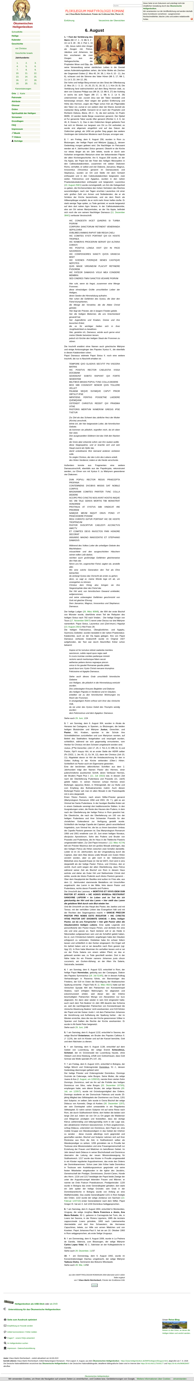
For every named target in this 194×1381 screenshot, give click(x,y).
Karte (22, 93)
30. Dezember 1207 (113, 1103)
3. (35, 63)
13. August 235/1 (73, 627)
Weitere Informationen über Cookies (153, 1379)
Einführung (69, 20)
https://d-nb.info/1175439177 (152, 1363)
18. (35, 80)
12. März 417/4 (117, 843)
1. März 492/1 (104, 985)
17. (26, 80)
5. (26, 66)
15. (35, 77)
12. (35, 73)
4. (17, 66)
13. (17, 77)
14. (26, 77)
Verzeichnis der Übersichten (112, 20)
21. (35, 83)
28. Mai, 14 (80, 1265)
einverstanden (180, 1379)
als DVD (54, 1304)
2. (26, 63)
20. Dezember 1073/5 (113, 1085)
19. (17, 83)
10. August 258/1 (73, 185)
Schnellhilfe (17, 32)
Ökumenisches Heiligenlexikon (97, 1376)
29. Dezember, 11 (83, 1251)
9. (35, 70)
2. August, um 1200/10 (88, 1079)
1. (17, 63)
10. (17, 73)
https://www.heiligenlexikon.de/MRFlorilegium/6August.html (144, 1361)
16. (17, 80)
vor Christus (21, 48)
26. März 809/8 (91, 611)
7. (17, 70)
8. (26, 70)
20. (26, 83)
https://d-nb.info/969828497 (178, 1363)
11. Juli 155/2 (97, 776)
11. (26, 73)
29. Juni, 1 (80, 718)
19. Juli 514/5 (96, 975)
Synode (79, 988)
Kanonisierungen (23, 89)
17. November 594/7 (80, 620)
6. (35, 66)
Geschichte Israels (24, 53)
